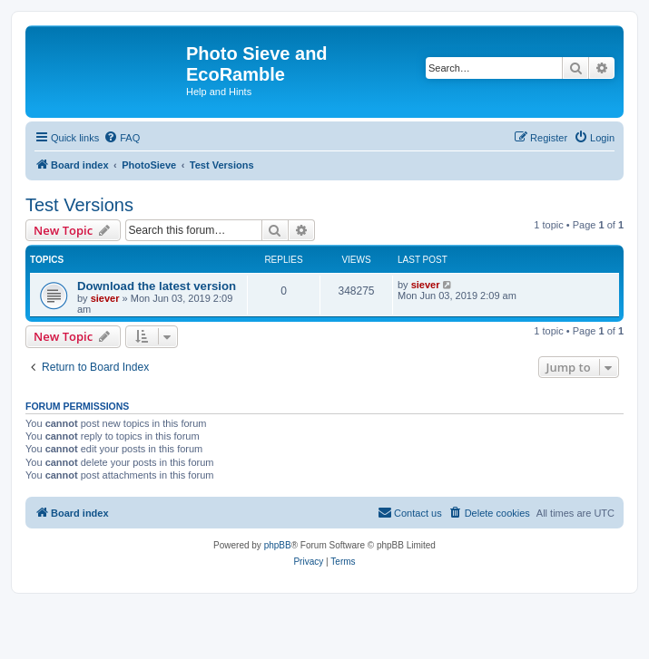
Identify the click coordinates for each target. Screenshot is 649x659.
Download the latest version (156, 286)
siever (105, 298)
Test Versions (79, 205)
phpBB (277, 545)
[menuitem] (121, 138)
